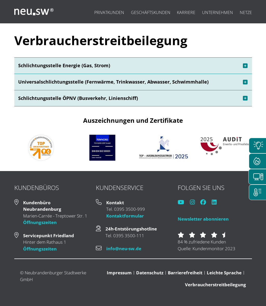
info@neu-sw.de (123, 248)
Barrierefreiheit (185, 273)
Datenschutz (149, 273)
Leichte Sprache (224, 273)
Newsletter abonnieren (203, 219)
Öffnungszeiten (40, 222)
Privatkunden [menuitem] (109, 12)
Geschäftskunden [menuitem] (150, 12)
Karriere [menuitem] (186, 12)
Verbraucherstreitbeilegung (215, 285)
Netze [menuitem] (246, 12)
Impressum (119, 273)
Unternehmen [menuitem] (217, 12)
